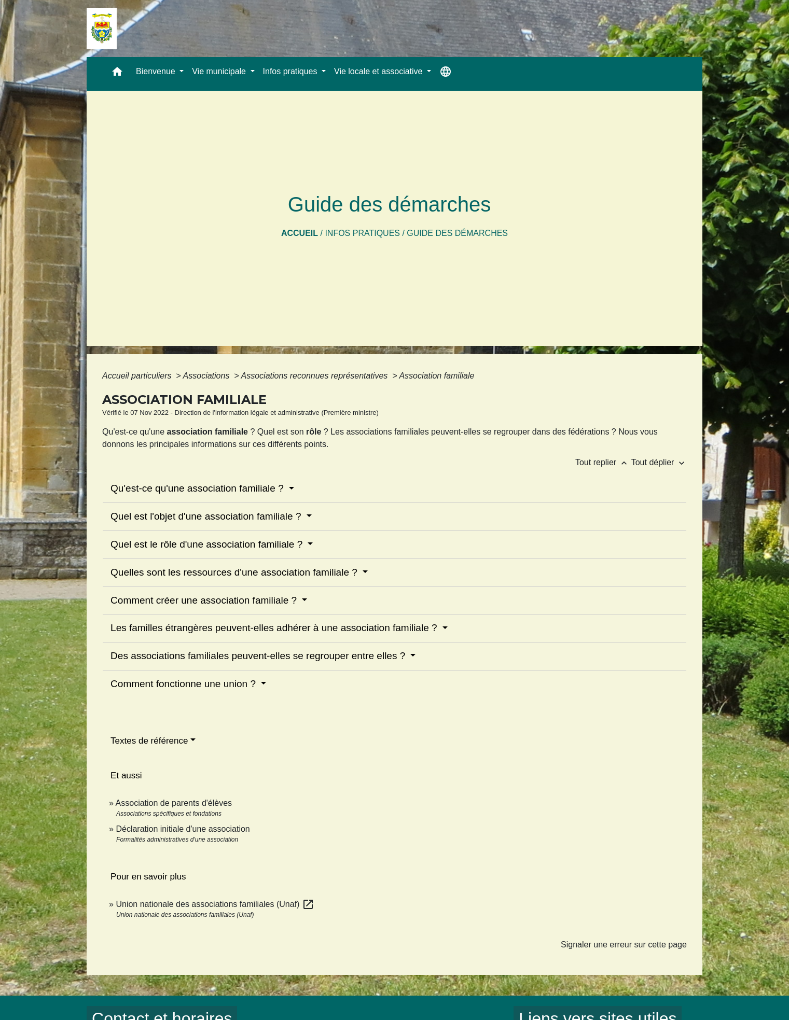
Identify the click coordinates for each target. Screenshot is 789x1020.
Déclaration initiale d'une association (184, 829)
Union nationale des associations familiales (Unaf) (215, 904)
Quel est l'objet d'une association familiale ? (207, 516)
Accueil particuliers (138, 375)
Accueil (299, 233)
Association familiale (436, 375)
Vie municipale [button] (220, 71)
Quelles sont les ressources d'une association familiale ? (235, 572)
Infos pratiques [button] (291, 71)
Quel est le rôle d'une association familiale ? (207, 544)
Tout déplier (659, 462)
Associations (207, 375)
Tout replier (603, 462)
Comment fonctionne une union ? (184, 683)
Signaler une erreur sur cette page (624, 944)
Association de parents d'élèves (174, 803)
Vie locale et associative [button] (379, 71)
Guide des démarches (457, 233)
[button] (117, 74)
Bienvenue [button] (156, 71)
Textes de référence (149, 741)
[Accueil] (102, 28)
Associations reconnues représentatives (315, 375)
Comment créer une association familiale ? (204, 600)
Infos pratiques (362, 233)
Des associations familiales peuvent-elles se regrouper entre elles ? (259, 655)
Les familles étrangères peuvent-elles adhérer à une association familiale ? (275, 627)
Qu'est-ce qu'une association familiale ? (198, 488)
